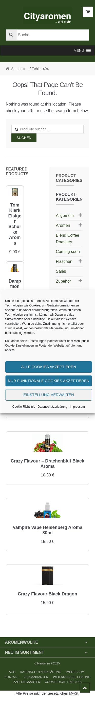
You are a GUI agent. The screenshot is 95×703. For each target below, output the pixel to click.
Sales (61, 271)
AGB (12, 672)
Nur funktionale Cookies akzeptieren (48, 381)
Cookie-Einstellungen (19, 345)
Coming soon (68, 251)
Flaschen (64, 261)
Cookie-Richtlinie (23, 406)
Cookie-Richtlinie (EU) (63, 682)
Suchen (23, 138)
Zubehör (63, 281)
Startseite (18, 69)
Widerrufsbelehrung (71, 677)
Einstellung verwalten (48, 394)
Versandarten (35, 677)
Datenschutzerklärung (52, 406)
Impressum (77, 406)
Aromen (63, 225)
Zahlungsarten (26, 682)
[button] (79, 50)
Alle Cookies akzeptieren (48, 367)
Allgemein (65, 215)
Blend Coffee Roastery (67, 238)
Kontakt (12, 677)
